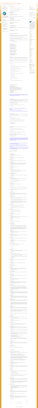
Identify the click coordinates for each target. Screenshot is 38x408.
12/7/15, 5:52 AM (12, 158)
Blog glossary (30, 13)
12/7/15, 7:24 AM (12, 191)
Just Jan (11, 249)
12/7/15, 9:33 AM (12, 229)
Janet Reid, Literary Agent (11, 3)
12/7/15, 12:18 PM (12, 273)
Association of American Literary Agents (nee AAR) (32, 65)
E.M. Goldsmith (11, 192)
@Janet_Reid (32, 7)
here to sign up (4, 7)
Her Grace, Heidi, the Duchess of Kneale (14, 351)
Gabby (11, 267)
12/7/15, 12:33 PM (12, 276)
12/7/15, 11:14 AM (12, 257)
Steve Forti (11, 177)
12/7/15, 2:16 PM (12, 305)
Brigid (11, 219)
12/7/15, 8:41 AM (12, 214)
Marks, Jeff (30, 58)
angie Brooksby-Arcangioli (13, 173)
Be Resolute (30, 43)
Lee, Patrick (30, 56)
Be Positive (30, 38)
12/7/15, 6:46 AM (12, 167)
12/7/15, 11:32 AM (12, 266)
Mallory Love (11, 395)
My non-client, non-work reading (5, 31)
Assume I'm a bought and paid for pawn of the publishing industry (32, 72)
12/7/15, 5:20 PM (12, 340)
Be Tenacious (30, 44)
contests (12, 151)
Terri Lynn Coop (11, 243)
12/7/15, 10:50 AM (12, 248)
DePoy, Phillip (30, 53)
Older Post (27, 401)
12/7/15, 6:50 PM (12, 360)
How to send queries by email (5, 23)
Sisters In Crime (30, 68)
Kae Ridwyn (11, 162)
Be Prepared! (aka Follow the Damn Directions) (32, 39)
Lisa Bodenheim (12, 223)
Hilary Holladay (30, 55)
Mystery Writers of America (31, 69)
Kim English (11, 274)
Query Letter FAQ (4, 22)
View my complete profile (31, 29)
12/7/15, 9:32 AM (12, 222)
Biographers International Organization (31, 67)
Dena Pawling (11, 322)
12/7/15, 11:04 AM (12, 251)
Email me (34, 9)
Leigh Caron (11, 183)
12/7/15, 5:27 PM (12, 350)
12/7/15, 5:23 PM (12, 344)
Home (19, 401)
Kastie (11, 390)
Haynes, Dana (30, 54)
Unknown (11, 209)
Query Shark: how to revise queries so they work (4, 24)
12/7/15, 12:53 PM (12, 283)
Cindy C (11, 204)
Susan (11, 252)
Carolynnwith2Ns (12, 154)
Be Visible (30, 45)
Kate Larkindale (11, 271)
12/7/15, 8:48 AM (12, 218)
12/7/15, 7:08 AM (12, 176)
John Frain (11, 306)
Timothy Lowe (11, 196)
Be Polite (30, 37)
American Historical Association (32, 70)
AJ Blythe (11, 159)
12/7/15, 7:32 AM (12, 195)
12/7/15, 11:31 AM (12, 263)
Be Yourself (30, 47)
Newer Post (11, 401)
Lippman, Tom (30, 57)
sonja (10, 237)
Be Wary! (30, 46)
